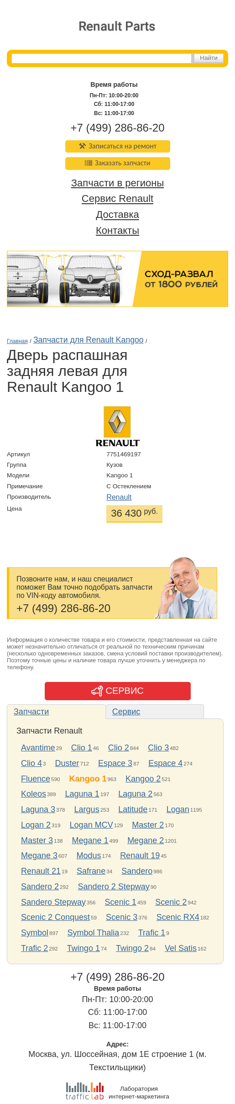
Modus (89, 855)
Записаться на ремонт (117, 146)
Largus (86, 809)
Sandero (136, 871)
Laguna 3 (38, 809)
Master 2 (148, 824)
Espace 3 (115, 763)
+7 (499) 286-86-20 (117, 127)
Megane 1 (90, 840)
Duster (67, 763)
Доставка (117, 215)
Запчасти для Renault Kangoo (88, 339)
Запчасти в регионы (117, 183)
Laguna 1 (82, 793)
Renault (118, 497)
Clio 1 (81, 747)
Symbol (34, 932)
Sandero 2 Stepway (114, 886)
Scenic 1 (120, 902)
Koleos (33, 793)
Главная (17, 341)
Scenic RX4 (178, 917)
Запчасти (31, 711)
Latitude (132, 809)
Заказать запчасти (118, 162)
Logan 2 (36, 824)
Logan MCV (91, 824)
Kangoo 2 (143, 778)
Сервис (126, 711)
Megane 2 (145, 840)
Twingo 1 (83, 948)
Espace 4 (165, 763)
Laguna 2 (135, 793)
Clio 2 (118, 747)
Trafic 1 (151, 932)
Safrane (91, 871)
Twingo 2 (132, 948)
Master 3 (37, 840)
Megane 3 (39, 855)
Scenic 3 (121, 917)
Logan (178, 809)
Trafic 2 (34, 948)
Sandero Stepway (53, 902)
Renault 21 (41, 871)
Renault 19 (140, 855)
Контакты (117, 230)
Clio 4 (31, 763)
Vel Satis (181, 948)
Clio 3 (158, 747)
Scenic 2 (171, 902)
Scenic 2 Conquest (55, 917)
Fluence (35, 778)
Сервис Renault (117, 199)
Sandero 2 (40, 886)
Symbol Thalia (94, 932)
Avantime (38, 747)
